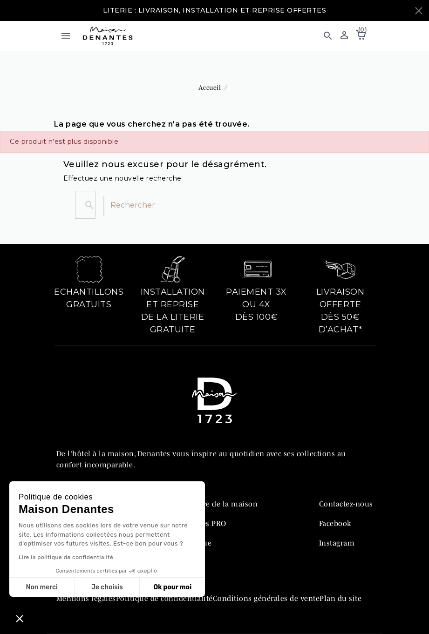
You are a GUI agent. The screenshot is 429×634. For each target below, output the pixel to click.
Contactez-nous (346, 503)
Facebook (335, 523)
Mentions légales (86, 598)
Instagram (337, 543)
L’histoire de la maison (217, 503)
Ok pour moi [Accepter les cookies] (172, 587)
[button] (328, 36)
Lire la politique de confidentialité (66, 557)
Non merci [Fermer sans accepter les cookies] (41, 587)
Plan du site (340, 598)
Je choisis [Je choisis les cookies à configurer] (107, 587)
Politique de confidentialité (164, 598)
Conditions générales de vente (266, 598)
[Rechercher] (103, 206)
